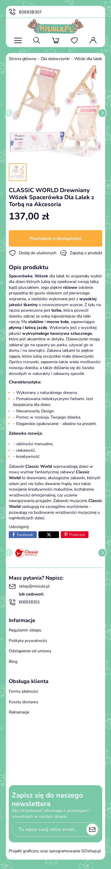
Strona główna (22, 59)
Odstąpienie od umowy (30, 651)
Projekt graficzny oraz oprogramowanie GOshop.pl (55, 851)
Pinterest (77, 534)
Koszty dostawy (23, 702)
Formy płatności (23, 691)
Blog (13, 661)
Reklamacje (19, 712)
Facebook (25, 534)
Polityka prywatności (28, 640)
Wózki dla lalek (88, 59)
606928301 (25, 12)
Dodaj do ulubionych (32, 253)
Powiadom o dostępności (55, 238)
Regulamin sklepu (25, 630)
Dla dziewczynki (55, 59)
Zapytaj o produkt (81, 253)
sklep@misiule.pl (29, 586)
